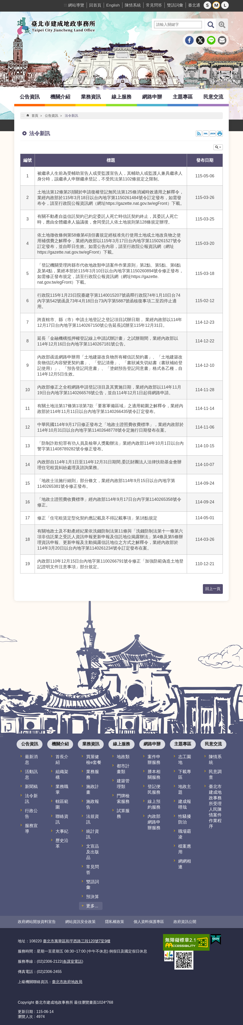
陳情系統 (133, 5)
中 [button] (216, 5)
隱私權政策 (114, 922)
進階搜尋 (222, 24)
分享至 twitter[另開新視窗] (200, 40)
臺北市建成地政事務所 (55, 26)
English (113, 5)
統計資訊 (92, 834)
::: (65, 5)
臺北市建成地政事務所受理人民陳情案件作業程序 (215, 806)
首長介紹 (62, 759)
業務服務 (92, 774)
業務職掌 (62, 789)
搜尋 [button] (211, 24)
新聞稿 (31, 786)
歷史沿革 (62, 843)
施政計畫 (92, 789)
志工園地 (184, 759)
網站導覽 (76, 5)
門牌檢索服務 (123, 798)
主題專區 (183, 96)
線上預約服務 (154, 804)
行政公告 (31, 813)
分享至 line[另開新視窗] (211, 40)
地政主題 (184, 789)
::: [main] (22, 115)
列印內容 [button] (220, 133)
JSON (213, 133)
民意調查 (215, 774)
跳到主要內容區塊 (2, 2)
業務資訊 (91, 96)
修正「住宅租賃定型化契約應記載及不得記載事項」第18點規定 (97, 518)
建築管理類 (123, 784)
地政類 (123, 756)
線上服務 (121, 96)
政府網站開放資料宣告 (37, 922)
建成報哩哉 (184, 804)
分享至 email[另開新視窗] (222, 40)
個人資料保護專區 (149, 922)
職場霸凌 (184, 834)
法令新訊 (71, 115)
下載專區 (184, 774)
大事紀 (62, 831)
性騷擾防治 (184, 819)
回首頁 (95, 5)
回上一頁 (212, 589)
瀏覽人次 (25, 1016)
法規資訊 (92, 819)
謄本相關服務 (154, 774)
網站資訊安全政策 (80, 922)
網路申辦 (152, 96)
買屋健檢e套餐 (93, 759)
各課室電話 (72, 961)
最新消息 (31, 759)
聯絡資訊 (62, 819)
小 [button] (207, 5)
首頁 (35, 115)
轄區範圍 (62, 804)
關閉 (218, 147)
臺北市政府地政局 (67, 982)
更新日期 (25, 1011)
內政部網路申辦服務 (154, 822)
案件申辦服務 (154, 759)
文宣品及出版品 (92, 852)
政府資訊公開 (184, 922)
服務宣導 (31, 828)
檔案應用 (184, 849)
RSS (199, 133)
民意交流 (213, 96)
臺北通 (194, 5)
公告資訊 (30, 96)
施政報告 (92, 804)
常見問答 (154, 5)
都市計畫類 (123, 769)
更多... (92, 906)
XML (206, 133)
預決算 (92, 896)
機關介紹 (60, 96)
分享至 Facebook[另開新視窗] (189, 40)
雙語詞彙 (175, 5)
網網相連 (184, 864)
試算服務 (123, 813)
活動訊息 (31, 774)
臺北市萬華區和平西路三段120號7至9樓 (77, 941)
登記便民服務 (154, 789)
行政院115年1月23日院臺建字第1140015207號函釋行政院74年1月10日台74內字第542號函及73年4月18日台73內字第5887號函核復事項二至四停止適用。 (108, 301)
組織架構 (62, 774)
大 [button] (225, 5)
